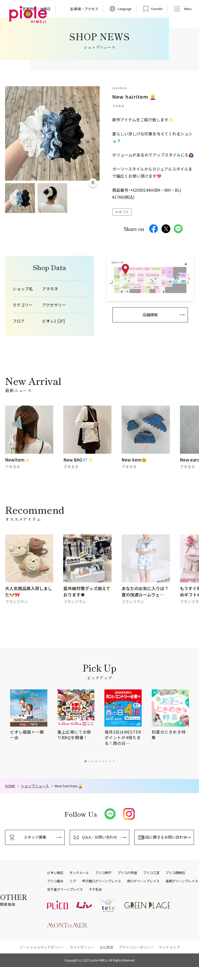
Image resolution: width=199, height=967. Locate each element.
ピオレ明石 (55, 873)
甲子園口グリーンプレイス (101, 881)
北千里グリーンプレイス (65, 889)
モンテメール (79, 873)
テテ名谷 (95, 889)
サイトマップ (169, 947)
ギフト (123, 211)
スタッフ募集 (35, 837)
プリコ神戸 (103, 873)
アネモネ (50, 289)
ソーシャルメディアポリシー (42, 947)
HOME (10, 786)
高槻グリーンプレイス (182, 881)
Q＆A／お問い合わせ (99, 837)
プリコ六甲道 (127, 873)
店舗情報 (150, 314)
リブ (72, 881)
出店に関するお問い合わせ (164, 837)
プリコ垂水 (55, 881)
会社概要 (106, 947)
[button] (85, 761)
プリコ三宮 (151, 873)
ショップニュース (35, 786)
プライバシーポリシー (136, 947)
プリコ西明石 (175, 873)
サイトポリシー (82, 947)
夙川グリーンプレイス (143, 881)
